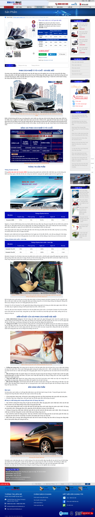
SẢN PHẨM (39, 7)
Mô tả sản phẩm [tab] (9, 65)
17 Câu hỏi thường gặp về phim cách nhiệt (83, 226)
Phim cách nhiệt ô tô (19, 17)
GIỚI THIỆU (19, 7)
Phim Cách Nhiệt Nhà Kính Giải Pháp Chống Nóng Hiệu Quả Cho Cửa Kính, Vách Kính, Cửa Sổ (84, 194)
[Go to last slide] (8, 53)
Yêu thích (62, 54)
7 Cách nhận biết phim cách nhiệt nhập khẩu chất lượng (83, 235)
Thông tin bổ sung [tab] (22, 65)
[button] (9, 54)
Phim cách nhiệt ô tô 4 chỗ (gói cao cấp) (83, 25)
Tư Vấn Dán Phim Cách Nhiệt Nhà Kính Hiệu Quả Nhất (80, 149)
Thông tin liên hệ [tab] (35, 65)
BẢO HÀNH (60, 7)
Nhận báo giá (79, 106)
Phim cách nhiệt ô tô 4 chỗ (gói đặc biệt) (37, 17)
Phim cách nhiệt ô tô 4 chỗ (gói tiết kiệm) (83, 33)
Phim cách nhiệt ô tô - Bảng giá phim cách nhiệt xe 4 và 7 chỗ (84, 202)
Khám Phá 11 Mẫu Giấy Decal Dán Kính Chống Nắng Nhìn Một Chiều (80, 134)
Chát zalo (78, 101)
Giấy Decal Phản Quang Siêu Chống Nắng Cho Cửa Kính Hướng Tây (80, 129)
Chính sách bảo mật (38, 505)
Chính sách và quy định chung (41, 497)
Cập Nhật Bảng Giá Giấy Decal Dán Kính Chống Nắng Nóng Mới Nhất (79, 123)
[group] (21, 35)
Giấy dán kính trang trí (77, 73)
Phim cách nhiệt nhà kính (78, 62)
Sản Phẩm (9, 17)
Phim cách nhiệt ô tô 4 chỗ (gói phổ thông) (83, 41)
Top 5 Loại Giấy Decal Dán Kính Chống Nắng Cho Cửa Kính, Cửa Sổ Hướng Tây (79, 117)
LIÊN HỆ (70, 7)
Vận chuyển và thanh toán (40, 500)
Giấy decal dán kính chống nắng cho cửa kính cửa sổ (79, 138)
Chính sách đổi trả (38, 502)
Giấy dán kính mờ (76, 71)
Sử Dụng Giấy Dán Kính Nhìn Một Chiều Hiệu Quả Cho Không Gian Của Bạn (80, 165)
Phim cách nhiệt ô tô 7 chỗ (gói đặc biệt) (83, 49)
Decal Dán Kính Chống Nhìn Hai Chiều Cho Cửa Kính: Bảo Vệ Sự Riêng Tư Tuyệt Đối (79, 159)
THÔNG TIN (50, 7)
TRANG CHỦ (9, 7)
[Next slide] (34, 53)
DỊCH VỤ (29, 7)
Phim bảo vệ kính (76, 68)
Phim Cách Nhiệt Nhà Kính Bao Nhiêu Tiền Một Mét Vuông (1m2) (79, 154)
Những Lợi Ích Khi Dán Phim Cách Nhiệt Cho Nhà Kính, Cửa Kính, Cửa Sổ (80, 144)
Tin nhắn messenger (81, 104)
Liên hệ (42, 54)
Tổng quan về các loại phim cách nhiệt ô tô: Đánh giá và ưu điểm (84, 219)
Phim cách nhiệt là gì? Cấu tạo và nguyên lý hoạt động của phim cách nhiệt (83, 211)
